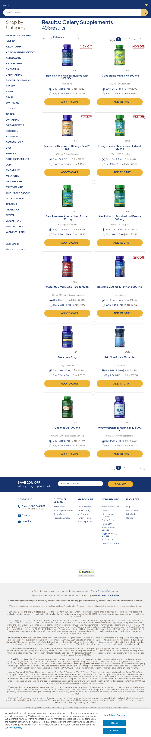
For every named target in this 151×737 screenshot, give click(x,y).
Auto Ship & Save (85, 522)
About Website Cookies (108, 529)
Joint (9, 165)
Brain (9, 97)
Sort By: (46, 38)
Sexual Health (14, 221)
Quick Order (131, 514)
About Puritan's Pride (111, 507)
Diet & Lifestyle (15, 125)
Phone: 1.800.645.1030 (33, 506)
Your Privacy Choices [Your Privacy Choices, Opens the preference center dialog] (114, 715)
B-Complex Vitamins (18, 81)
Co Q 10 (10, 114)
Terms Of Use (108, 524)
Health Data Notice (110, 544)
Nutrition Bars (15, 199)
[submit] (144, 12)
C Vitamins (12, 103)
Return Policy (60, 514)
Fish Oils (11, 154)
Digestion (12, 131)
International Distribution (107, 516)
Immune (10, 41)
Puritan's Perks (84, 518)
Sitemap (129, 518)
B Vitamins (12, 69)
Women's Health (16, 232)
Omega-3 (11, 204)
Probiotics (12, 210)
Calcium (11, 109)
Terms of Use (113, 591)
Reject (114, 723)
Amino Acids (13, 58)
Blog (128, 507)
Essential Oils (14, 142)
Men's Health (14, 182)
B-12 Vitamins (14, 75)
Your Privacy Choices (109, 535)
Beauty (10, 86)
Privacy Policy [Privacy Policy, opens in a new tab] (15, 728)
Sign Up (120, 483)
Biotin (9, 92)
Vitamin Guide (132, 511)
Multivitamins (14, 187)
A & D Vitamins (14, 47)
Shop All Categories (18, 36)
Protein (10, 215)
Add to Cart (67, 102)
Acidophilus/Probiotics (20, 53)
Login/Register (84, 507)
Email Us (26, 515)
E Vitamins (12, 137)
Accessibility (107, 540)
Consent (114, 731)
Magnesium (13, 170)
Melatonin (12, 176)
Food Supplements (17, 159)
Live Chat (27, 522)
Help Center (59, 507)
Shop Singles (12, 244)
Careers (105, 511)
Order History (84, 511)
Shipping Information (63, 511)
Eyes (9, 148)
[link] (63, 574)
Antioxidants (14, 64)
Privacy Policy (108, 520)
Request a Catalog (62, 518)
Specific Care (14, 227)
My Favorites (83, 514)
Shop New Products (18, 193)
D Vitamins (12, 120)
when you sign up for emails (34, 484)
